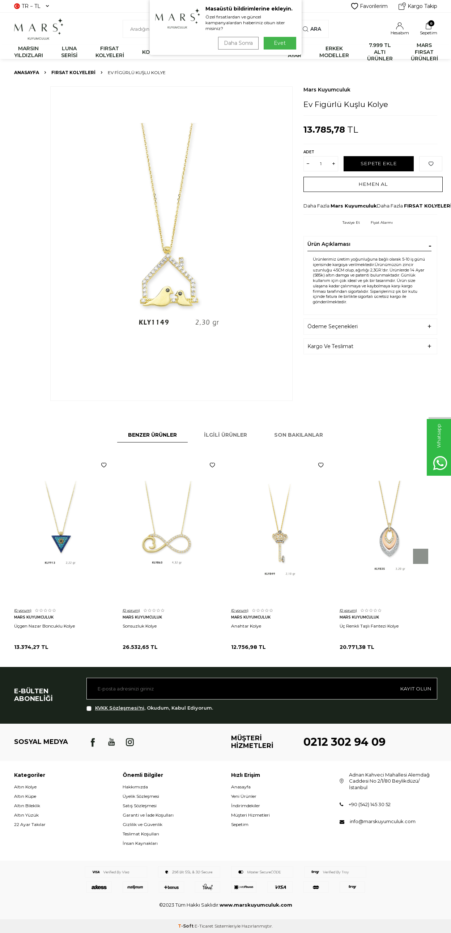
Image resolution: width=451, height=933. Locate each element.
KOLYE (150, 52)
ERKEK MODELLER (334, 52)
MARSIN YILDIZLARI (28, 52)
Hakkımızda (135, 786)
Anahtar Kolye (246, 626)
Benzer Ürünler (152, 435)
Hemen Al (373, 184)
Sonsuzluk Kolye (140, 626)
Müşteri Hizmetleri (250, 815)
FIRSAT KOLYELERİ (109, 52)
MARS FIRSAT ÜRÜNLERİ (424, 52)
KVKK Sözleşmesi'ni (119, 708)
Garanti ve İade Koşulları (148, 815)
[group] (171, 244)
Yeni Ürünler (243, 796)
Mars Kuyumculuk (326, 89)
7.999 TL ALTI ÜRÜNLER (380, 52)
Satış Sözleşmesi (140, 805)
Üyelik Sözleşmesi (141, 796)
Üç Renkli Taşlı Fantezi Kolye (369, 626)
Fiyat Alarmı (382, 222)
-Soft (186, 926)
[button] (420, 556)
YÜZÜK (228, 52)
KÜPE (262, 52)
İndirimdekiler (245, 805)
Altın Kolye (25, 786)
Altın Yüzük (26, 815)
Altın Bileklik (27, 805)
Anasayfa (26, 72)
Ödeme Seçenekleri (332, 326)
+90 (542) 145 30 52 (370, 804)
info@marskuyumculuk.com (383, 821)
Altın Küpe (25, 796)
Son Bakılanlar (298, 435)
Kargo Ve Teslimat (330, 346)
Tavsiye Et (351, 222)
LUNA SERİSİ (69, 52)
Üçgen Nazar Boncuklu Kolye (44, 626)
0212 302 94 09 (344, 742)
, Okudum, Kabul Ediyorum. (149, 708)
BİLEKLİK (189, 52)
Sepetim (239, 824)
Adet (308, 152)
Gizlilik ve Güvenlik (142, 824)
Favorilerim (369, 6)
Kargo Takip (418, 6)
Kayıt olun (415, 688)
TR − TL (31, 6)
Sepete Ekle (379, 163)
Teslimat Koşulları (141, 833)
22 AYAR (294, 52)
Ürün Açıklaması (328, 244)
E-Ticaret (204, 926)
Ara (312, 29)
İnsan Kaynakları (140, 843)
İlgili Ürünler (225, 435)
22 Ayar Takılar (30, 824)
